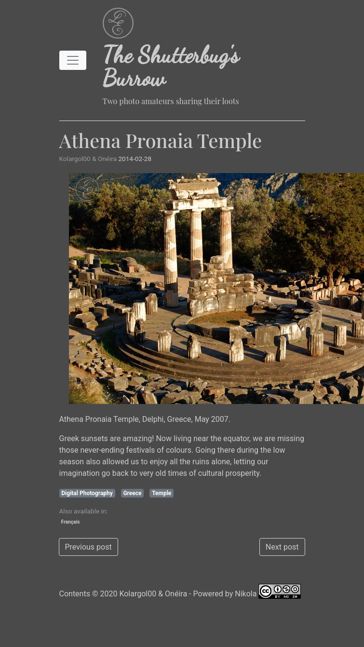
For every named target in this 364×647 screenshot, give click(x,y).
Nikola (245, 593)
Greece (132, 493)
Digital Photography (87, 493)
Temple (161, 493)
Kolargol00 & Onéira (153, 593)
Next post (282, 547)
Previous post (88, 547)
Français (70, 522)
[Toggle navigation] (72, 60)
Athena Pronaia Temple (160, 140)
